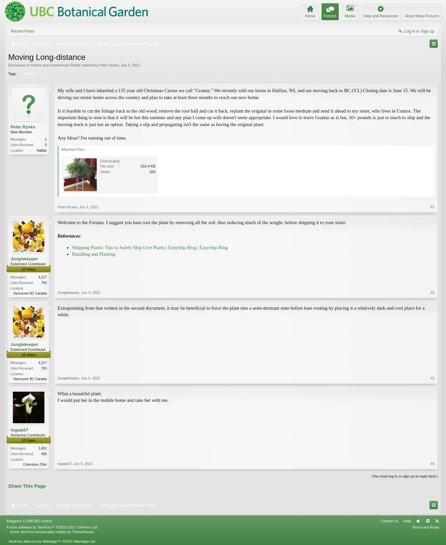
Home (418, 521)
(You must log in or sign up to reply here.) (405, 476)
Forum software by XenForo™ (52, 527)
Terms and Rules (425, 527)
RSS (437, 521)
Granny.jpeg (109, 161)
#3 (432, 378)
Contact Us (389, 521)
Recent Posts (22, 31)
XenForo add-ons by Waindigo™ (35, 541)
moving (30, 74)
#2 (432, 293)
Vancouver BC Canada (30, 293)
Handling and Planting (94, 254)
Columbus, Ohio (35, 464)
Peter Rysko (109, 65)
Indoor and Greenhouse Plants (56, 65)
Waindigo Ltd (84, 541)
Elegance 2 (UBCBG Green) (29, 521)
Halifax (42, 150)
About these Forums (422, 16)
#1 (432, 207)
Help (407, 521)
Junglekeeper (24, 258)
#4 (432, 464)
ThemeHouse (83, 532)
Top (427, 521)
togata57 (19, 430)
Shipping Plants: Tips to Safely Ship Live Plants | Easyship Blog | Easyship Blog (150, 247)
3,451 (43, 448)
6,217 (43, 277)
